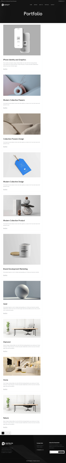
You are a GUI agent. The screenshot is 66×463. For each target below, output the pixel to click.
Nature (6, 418)
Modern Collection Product (14, 220)
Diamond (6, 342)
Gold (5, 304)
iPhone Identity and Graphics (14, 59)
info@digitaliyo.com (40, 449)
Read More (5, 69)
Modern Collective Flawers (14, 100)
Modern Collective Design (13, 181)
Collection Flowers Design (13, 139)
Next (9, 433)
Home (5, 380)
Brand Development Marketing (15, 269)
